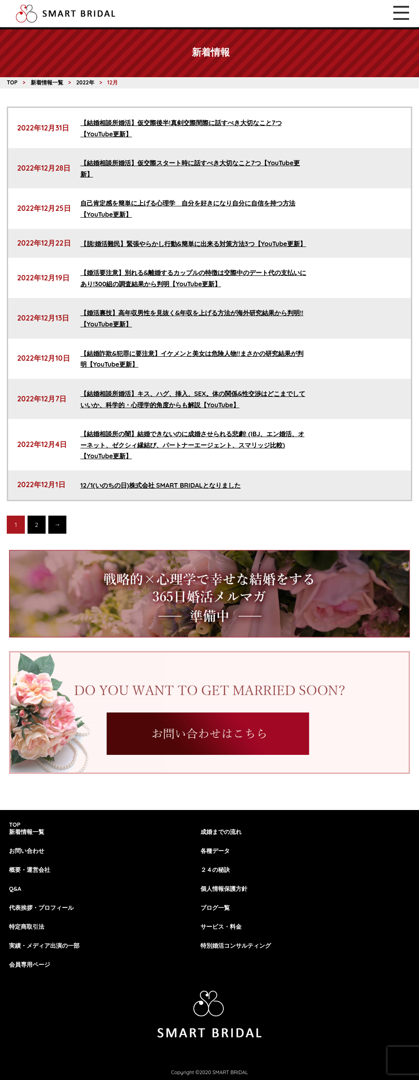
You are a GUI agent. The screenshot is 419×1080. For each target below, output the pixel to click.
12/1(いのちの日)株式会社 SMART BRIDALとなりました (160, 485)
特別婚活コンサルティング (235, 945)
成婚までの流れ (221, 831)
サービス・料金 (221, 926)
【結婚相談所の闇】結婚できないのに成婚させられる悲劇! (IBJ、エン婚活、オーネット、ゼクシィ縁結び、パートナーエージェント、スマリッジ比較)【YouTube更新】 (192, 445)
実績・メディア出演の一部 (44, 945)
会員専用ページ (29, 964)
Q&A (15, 888)
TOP (14, 824)
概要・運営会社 (29, 869)
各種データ (215, 850)
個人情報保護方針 (223, 888)
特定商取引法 (26, 926)
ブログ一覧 (215, 907)
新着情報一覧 (26, 831)
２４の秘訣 (215, 869)
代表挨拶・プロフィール (41, 907)
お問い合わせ (26, 850)
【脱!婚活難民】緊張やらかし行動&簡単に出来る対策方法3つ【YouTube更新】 (193, 244)
